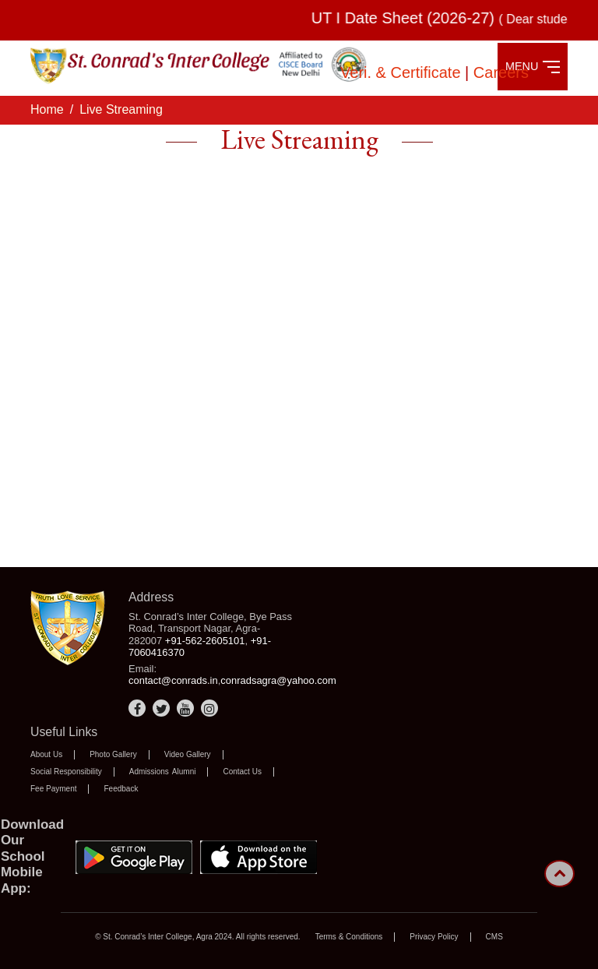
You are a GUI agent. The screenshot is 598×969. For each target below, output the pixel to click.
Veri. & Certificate (402, 72)
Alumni (184, 771)
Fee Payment (53, 788)
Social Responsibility (66, 771)
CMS (494, 936)
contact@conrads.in (173, 680)
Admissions (149, 771)
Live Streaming (121, 109)
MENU (532, 66)
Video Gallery (187, 754)
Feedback (121, 788)
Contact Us (242, 771)
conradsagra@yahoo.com (278, 680)
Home (47, 109)
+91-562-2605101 (205, 641)
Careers (501, 72)
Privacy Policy (434, 936)
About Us (46, 754)
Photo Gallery (113, 754)
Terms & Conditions (349, 936)
